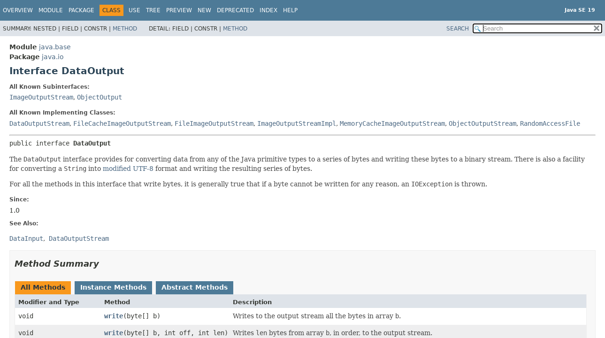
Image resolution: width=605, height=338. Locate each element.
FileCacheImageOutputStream (122, 123)
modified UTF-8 (128, 168)
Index (268, 10)
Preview (179, 10)
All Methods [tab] (43, 287)
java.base (55, 47)
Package (81, 10)
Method (125, 28)
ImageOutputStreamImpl (296, 123)
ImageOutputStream (41, 97)
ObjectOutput (99, 97)
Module (50, 10)
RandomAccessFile (550, 123)
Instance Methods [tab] (113, 287)
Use (134, 10)
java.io (53, 57)
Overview (18, 10)
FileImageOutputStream (214, 123)
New (204, 10)
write (113, 316)
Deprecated (235, 10)
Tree (153, 10)
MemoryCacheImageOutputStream (392, 123)
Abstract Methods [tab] (194, 287)
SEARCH (457, 28)
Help (290, 10)
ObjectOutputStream (482, 123)
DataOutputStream (39, 123)
